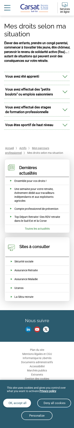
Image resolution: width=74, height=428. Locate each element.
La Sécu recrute (23, 296)
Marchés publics (37, 370)
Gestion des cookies (37, 378)
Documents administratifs (37, 362)
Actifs (22, 148)
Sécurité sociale (23, 261)
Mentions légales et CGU (37, 354)
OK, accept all (17, 403)
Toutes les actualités (37, 228)
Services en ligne (65, 10)
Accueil (9, 148)
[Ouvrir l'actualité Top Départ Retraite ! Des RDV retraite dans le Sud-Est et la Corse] (34, 219)
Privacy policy (47, 391)
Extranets (37, 374)
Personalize (37, 415)
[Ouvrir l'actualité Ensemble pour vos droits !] (26, 181)
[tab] (37, 76)
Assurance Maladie (26, 279)
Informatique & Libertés (37, 358)
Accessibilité (37, 366)
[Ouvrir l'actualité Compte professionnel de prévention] (31, 209)
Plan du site (37, 349)
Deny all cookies (54, 403)
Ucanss (18, 288)
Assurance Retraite (26, 270)
